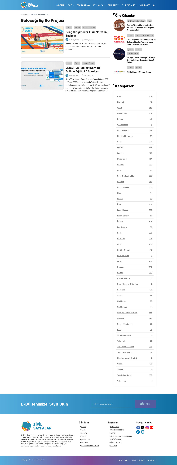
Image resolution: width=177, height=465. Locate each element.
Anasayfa (24, 14)
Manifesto (141, 460)
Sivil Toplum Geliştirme (136, 21)
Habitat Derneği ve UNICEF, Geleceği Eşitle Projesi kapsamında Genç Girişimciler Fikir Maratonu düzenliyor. (85, 46)
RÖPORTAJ (85, 439)
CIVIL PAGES (144, 5)
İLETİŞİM (113, 446)
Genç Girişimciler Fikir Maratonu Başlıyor (86, 33)
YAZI (83, 430)
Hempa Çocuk (133, 53)
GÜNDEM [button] (60, 5)
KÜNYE (112, 433)
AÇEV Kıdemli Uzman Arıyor (139, 72)
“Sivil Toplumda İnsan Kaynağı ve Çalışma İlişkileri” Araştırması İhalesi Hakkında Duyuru (141, 41)
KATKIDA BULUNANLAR (90, 446)
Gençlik (77, 27)
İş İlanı (138, 68)
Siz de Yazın (151, 460)
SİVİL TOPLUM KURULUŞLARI (121, 436)
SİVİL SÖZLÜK (115, 443)
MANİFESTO (114, 427)
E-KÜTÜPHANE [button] (128, 5)
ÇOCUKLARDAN (83, 5)
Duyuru (68, 27)
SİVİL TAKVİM (113, 5)
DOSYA (84, 433)
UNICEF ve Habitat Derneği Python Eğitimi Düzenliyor (83, 69)
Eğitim (77, 63)
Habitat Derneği (89, 27)
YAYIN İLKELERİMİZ (117, 430)
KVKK (134, 460)
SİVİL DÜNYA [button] (98, 5)
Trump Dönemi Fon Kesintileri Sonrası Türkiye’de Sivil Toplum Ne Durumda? (140, 27)
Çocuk (130, 50)
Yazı (149, 21)
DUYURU (84, 443)
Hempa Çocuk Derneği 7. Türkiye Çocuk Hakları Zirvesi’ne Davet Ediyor (141, 59)
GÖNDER (145, 403)
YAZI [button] (70, 5)
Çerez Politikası (124, 460)
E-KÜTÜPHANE (115, 439)
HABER (83, 427)
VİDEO (83, 436)
